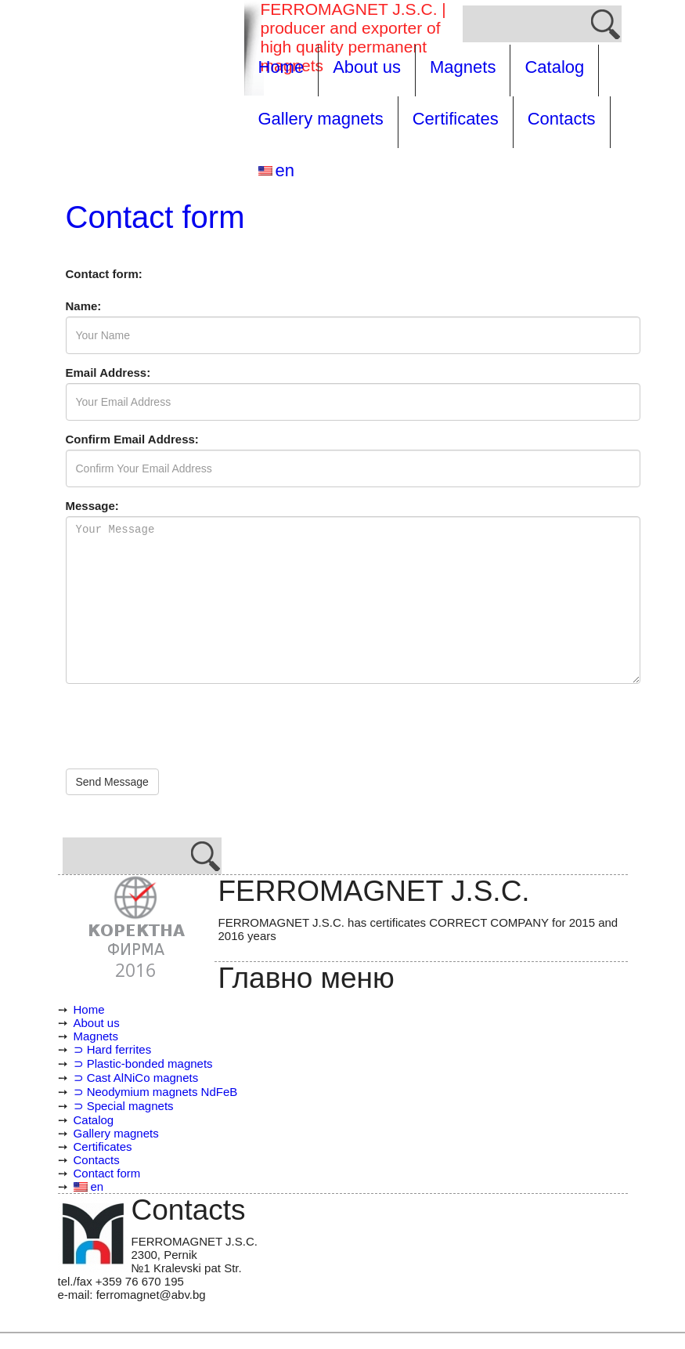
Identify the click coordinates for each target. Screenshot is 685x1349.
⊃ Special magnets (124, 1105)
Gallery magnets (321, 118)
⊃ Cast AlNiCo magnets (136, 1077)
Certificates (456, 118)
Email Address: (108, 372)
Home (281, 67)
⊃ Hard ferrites (113, 1049)
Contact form (107, 1173)
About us (367, 67)
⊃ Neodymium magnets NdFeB (156, 1091)
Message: (92, 505)
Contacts (562, 118)
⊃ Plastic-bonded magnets (143, 1063)
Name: (84, 306)
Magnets (463, 67)
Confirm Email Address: (132, 439)
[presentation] (185, 726)
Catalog (554, 67)
